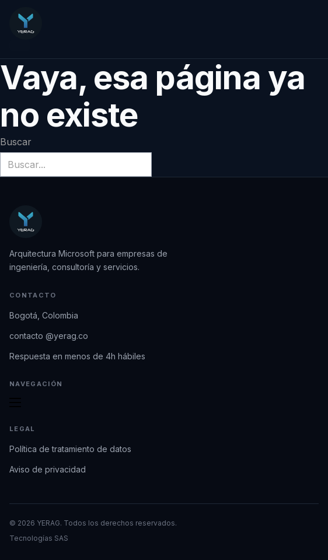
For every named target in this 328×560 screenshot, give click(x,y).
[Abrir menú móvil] (15, 402)
